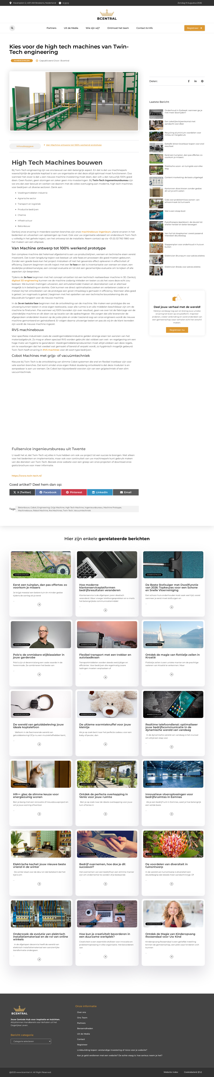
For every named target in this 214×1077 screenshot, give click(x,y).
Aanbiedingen (22, 60)
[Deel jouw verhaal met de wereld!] (177, 297)
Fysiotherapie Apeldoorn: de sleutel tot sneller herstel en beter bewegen (183, 223)
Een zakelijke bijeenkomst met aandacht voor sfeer (180, 122)
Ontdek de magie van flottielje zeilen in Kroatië (172, 656)
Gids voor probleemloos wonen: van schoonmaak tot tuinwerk (182, 201)
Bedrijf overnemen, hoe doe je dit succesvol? (102, 866)
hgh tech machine (74, 507)
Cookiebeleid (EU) (193, 1072)
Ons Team (82, 1017)
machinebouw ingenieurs (96, 231)
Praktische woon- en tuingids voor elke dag (184, 167)
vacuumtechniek (82, 510)
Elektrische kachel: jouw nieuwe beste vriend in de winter (39, 866)
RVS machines (51, 349)
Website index (171, 1072)
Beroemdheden (85, 1028)
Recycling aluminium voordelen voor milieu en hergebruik (183, 133)
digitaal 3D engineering (25, 280)
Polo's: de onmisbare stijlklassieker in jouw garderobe (38, 656)
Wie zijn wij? (93, 28)
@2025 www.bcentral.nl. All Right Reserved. (30, 1072)
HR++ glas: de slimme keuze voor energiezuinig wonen (36, 796)
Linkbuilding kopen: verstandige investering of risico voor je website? (112, 1050)
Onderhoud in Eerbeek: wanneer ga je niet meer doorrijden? (183, 111)
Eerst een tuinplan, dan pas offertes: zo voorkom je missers (183, 156)
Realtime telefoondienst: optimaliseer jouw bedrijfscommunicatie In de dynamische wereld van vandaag (171, 727)
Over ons (81, 1012)
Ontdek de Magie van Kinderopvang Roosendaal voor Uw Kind (170, 935)
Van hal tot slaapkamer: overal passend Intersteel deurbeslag (184, 234)
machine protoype (112, 507)
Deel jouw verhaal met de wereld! (177, 307)
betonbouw (24, 507)
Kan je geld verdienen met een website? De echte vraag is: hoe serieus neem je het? (119, 1055)
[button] (12, 28)
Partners (51, 28)
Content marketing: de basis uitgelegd (184, 177)
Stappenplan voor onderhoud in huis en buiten (184, 245)
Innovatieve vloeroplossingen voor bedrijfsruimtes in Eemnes (169, 796)
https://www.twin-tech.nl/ (27, 475)
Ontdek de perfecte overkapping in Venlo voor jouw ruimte (103, 796)
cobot (33, 507)
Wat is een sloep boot (175, 211)
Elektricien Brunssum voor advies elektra (185, 255)
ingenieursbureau (94, 507)
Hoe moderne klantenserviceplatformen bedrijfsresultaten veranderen (99, 587)
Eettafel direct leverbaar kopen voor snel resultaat (184, 145)
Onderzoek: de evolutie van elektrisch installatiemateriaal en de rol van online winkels (40, 936)
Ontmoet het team (118, 28)
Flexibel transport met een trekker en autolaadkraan (105, 656)
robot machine (40, 510)
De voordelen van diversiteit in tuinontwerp (166, 866)
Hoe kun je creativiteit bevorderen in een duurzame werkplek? (104, 935)
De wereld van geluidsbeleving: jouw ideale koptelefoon (38, 726)
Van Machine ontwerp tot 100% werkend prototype (74, 145)
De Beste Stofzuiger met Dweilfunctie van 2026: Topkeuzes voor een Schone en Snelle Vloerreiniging (171, 587)
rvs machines (55, 510)
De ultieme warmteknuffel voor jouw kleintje (105, 726)
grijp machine (58, 507)
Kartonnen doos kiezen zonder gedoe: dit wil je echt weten (183, 189)
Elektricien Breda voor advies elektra (182, 267)
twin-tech (68, 510)
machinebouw (25, 510)
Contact (81, 1039)
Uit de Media (71, 28)
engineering (43, 507)
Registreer (82, 1044)
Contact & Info (144, 28)
